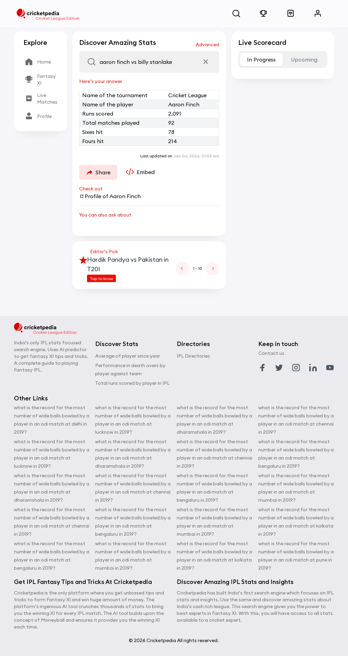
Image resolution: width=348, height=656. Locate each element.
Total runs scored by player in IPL (132, 383)
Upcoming (304, 59)
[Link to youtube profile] (330, 367)
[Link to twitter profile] (279, 367)
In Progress (261, 59)
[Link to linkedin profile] (313, 367)
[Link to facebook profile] (262, 367)
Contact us (271, 353)
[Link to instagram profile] (296, 367)
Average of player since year (127, 356)
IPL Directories (193, 356)
